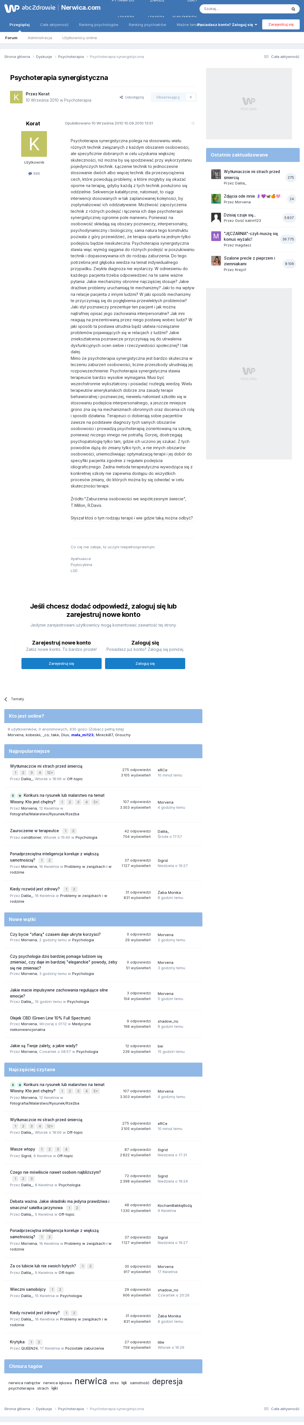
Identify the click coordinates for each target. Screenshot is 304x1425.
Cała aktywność (54, 24)
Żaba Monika (169, 868)
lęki (55, 1352)
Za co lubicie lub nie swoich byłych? (43, 1234)
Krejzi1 (240, 269)
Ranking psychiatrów (147, 24)
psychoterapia (21, 1352)
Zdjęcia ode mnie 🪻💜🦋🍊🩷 (252, 196)
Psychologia (86, 814)
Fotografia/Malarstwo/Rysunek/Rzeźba (44, 792)
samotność (139, 1346)
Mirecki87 (104, 715)
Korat (44, 93)
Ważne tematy (189, 24)
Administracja (40, 37)
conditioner (31, 814)
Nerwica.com (78, 7)
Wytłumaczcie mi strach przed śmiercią (46, 747)
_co (46, 715)
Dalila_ (27, 758)
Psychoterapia (77, 100)
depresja (167, 1345)
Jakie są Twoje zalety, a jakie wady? (44, 1021)
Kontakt (212, 1396)
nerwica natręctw (24, 1346)
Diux (65, 715)
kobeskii (33, 715)
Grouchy (123, 715)
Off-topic (75, 758)
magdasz (243, 245)
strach (43, 1352)
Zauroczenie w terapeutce (35, 809)
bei (160, 1021)
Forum (11, 37)
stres (114, 1346)
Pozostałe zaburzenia (84, 1312)
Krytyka (18, 1306)
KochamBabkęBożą (175, 1175)
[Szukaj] (229, 8)
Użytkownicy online (79, 37)
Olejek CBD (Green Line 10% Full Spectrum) (50, 993)
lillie (161, 1306)
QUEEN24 (29, 1312)
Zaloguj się (145, 644)
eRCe (162, 750)
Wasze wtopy (23, 1121)
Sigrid (163, 837)
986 (34, 173)
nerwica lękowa (57, 1346)
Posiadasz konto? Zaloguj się (227, 24)
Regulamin (95, 1396)
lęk (124, 1346)
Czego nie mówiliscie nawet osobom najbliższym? (55, 1144)
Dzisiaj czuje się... (240, 215)
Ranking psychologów (99, 24)
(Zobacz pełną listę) (106, 709)
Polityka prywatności (129, 1396)
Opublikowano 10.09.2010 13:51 (105, 123)
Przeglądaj (19, 27)
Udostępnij (132, 97)
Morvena (15, 715)
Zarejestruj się (281, 24)
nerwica (91, 1345)
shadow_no (168, 996)
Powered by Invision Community (152, 1415)
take (55, 715)
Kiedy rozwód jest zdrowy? (35, 865)
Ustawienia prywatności (177, 1396)
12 (50, 753)
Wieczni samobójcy (28, 1256)
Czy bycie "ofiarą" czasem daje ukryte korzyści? (55, 909)
